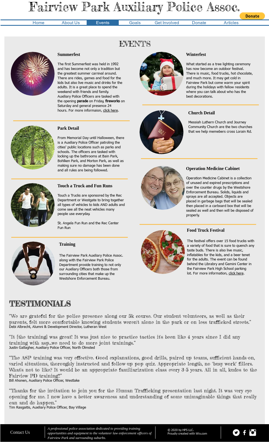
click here (110, 110)
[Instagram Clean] (252, 432)
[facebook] (244, 432)
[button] (252, 15)
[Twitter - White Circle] (236, 432)
